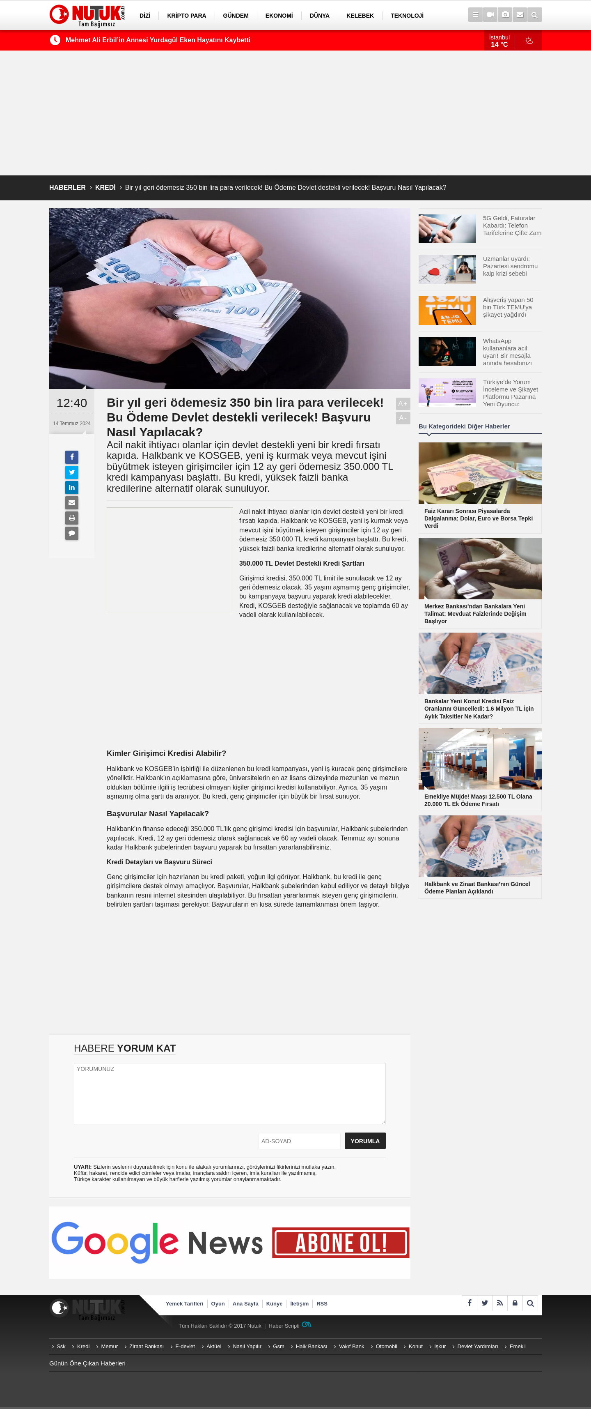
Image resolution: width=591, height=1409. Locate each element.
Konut (416, 1346)
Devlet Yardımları (478, 1346)
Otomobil (386, 1346)
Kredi (83, 1346)
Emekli (518, 1346)
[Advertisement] (295, 112)
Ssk (61, 1346)
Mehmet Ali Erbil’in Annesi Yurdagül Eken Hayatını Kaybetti (158, 40)
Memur (109, 1346)
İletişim (299, 1304)
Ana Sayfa (246, 1304)
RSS (322, 1304)
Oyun (218, 1304)
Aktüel (213, 1346)
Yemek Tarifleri (185, 1304)
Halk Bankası (312, 1346)
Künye (274, 1304)
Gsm (278, 1346)
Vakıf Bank (351, 1346)
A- (403, 417)
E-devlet (185, 1346)
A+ (403, 403)
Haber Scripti (284, 1326)
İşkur (440, 1346)
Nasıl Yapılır (247, 1346)
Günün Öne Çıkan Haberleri (87, 1363)
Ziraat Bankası (146, 1346)
